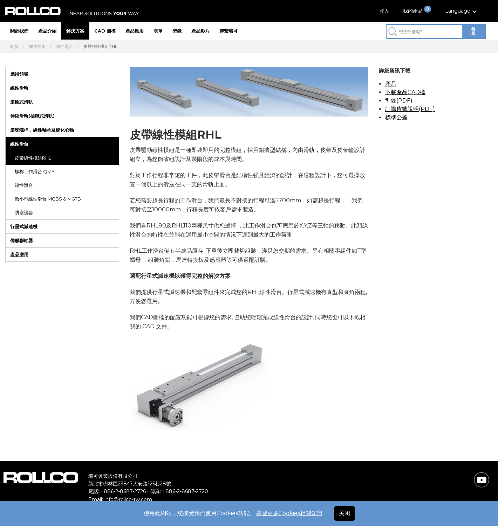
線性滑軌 (19, 88)
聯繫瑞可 (228, 31)
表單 (158, 31)
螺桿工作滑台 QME (34, 171)
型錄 (177, 31)
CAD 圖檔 (105, 31)
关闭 (344, 513)
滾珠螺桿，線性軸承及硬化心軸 (42, 130)
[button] (462, 11)
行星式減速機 (23, 226)
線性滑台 (64, 46)
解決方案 (75, 31)
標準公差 (396, 117)
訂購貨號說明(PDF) (410, 109)
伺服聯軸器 (21, 240)
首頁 (14, 46)
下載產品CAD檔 (405, 92)
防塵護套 (24, 212)
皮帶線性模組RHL (33, 158)
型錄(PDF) (398, 100)
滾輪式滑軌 (21, 102)
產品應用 (134, 31)
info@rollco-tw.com (128, 499)
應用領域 (19, 74)
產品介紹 (47, 31)
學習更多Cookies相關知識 (289, 513)
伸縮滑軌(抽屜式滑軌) (32, 116)
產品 (390, 83)
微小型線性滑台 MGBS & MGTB (48, 199)
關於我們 (19, 31)
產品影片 (200, 31)
